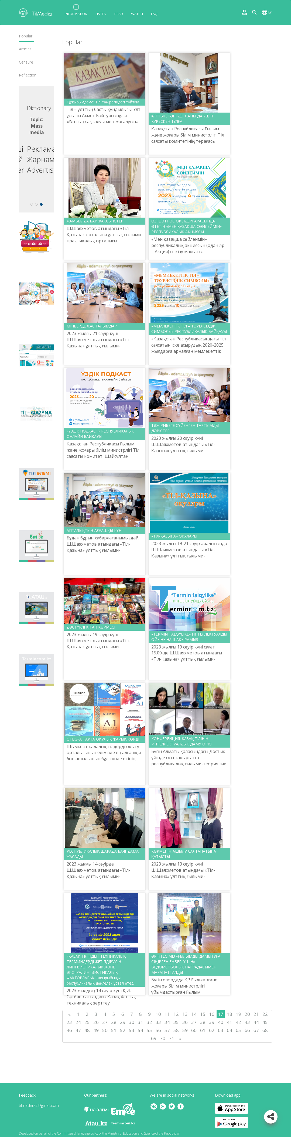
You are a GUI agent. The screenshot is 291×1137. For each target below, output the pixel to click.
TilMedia (36, 12)
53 (131, 1030)
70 (162, 1038)
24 (78, 1022)
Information (76, 13)
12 (176, 1014)
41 (229, 1022)
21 (256, 1014)
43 (247, 1022)
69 (153, 1038)
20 (247, 1014)
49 (96, 1030)
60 (194, 1030)
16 (211, 1014)
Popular (25, 36)
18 (229, 1014)
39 (211, 1022)
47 (78, 1030)
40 (220, 1022)
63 (220, 1030)
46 (69, 1030)
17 (220, 1014)
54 (140, 1030)
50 (105, 1030)
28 (114, 1022)
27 (105, 1022)
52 (122, 1030)
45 (265, 1022)
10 (158, 1014)
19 (238, 1014)
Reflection (27, 75)
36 (185, 1022)
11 (167, 1014)
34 (167, 1022)
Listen (100, 13)
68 (265, 1030)
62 (211, 1030)
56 (158, 1030)
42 (238, 1022)
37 (194, 1022)
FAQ (154, 13)
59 (185, 1030)
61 (203, 1030)
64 (229, 1030)
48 (87, 1030)
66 (247, 1030)
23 (69, 1022)
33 (158, 1022)
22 (265, 1014)
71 (171, 1038)
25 (87, 1022)
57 (167, 1030)
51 (114, 1030)
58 (176, 1030)
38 (203, 1022)
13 (185, 1014)
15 (203, 1014)
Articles (25, 49)
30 (131, 1022)
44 (256, 1022)
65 (238, 1030)
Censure (26, 62)
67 (256, 1030)
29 (122, 1022)
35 (176, 1022)
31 (140, 1022)
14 (194, 1014)
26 (96, 1022)
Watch (137, 13)
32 (149, 1022)
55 (149, 1030)
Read (118, 13)
